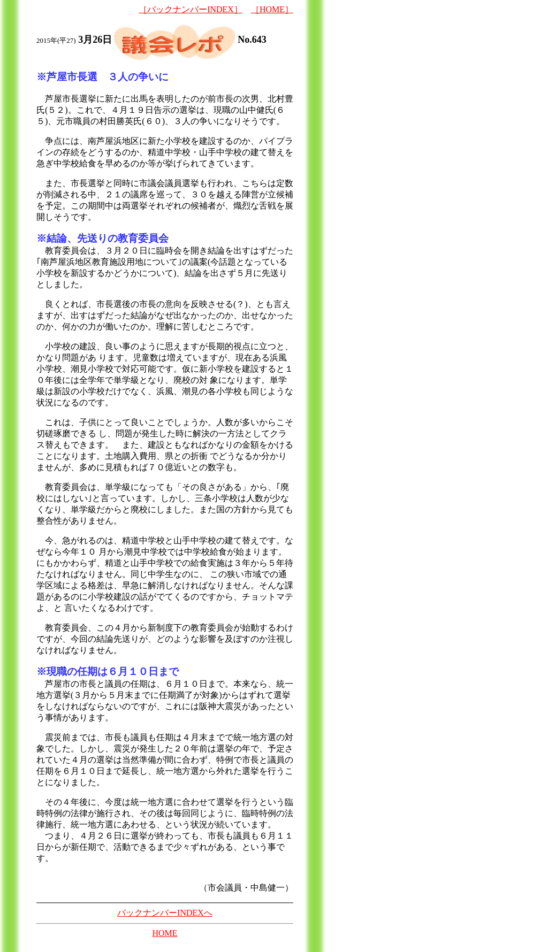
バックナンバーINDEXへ (164, 912)
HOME (164, 933)
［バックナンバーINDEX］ (190, 9)
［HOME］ (272, 9)
